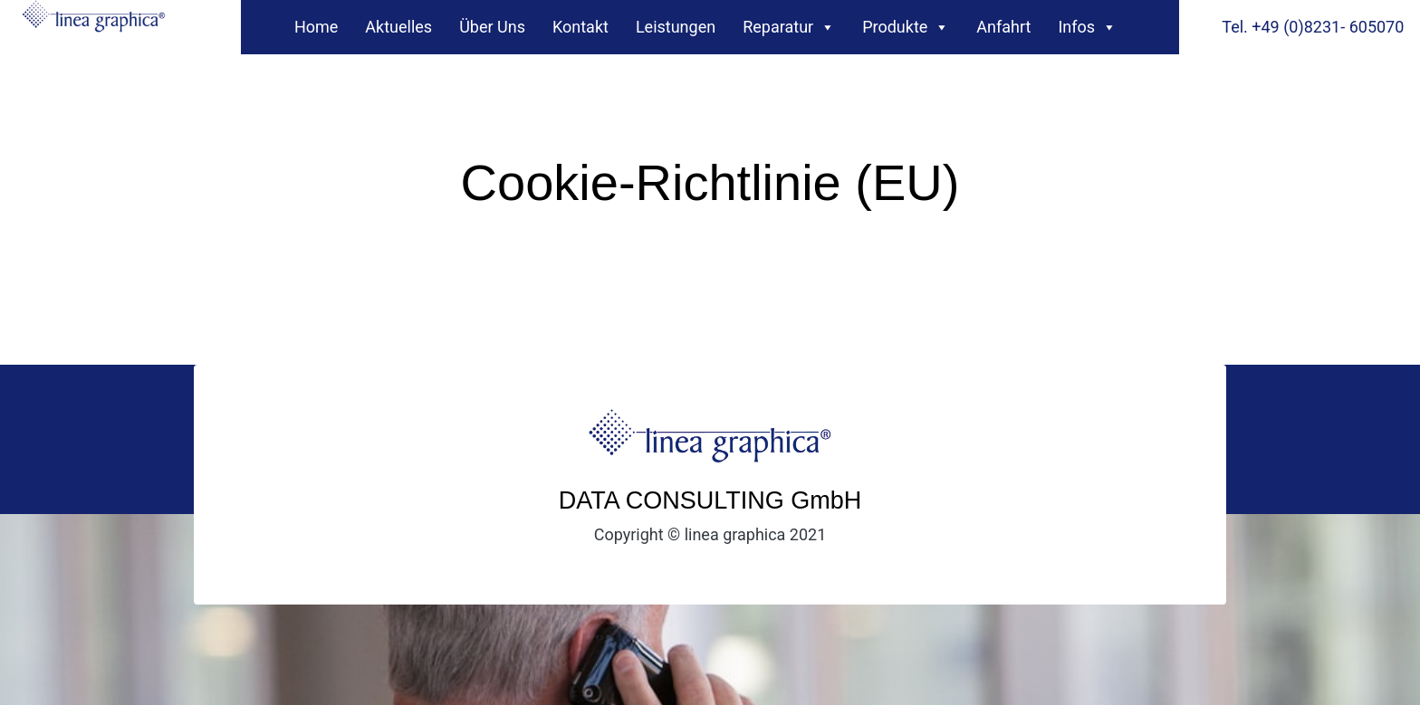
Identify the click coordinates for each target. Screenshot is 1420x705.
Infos (1087, 22)
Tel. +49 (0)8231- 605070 (1313, 26)
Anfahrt (1003, 26)
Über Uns (492, 26)
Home (316, 26)
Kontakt (580, 26)
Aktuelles (398, 26)
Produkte (905, 22)
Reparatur (789, 22)
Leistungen (675, 26)
